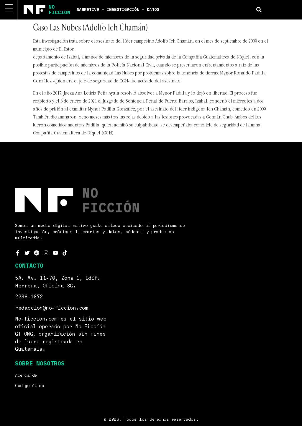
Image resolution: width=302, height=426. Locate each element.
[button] (259, 9)
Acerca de (26, 375)
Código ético (29, 386)
